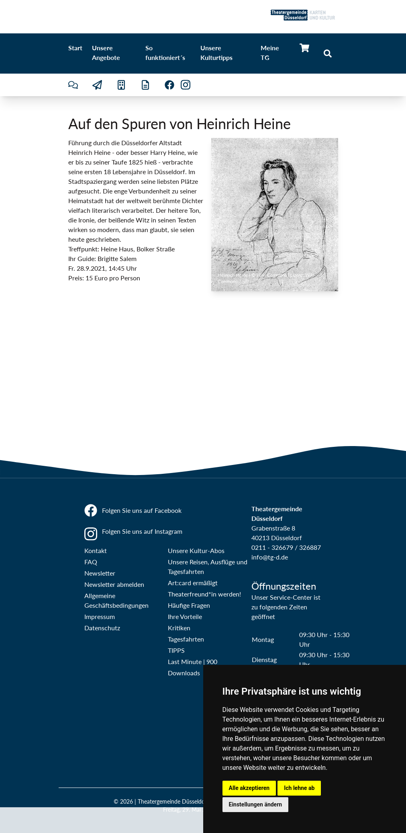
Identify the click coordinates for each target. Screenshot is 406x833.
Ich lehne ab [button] (299, 788)
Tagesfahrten (186, 639)
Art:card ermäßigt (193, 582)
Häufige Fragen (189, 605)
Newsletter (99, 573)
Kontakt (95, 550)
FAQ (90, 562)
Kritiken (179, 627)
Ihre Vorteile (185, 616)
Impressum (99, 616)
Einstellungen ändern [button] (255, 804)
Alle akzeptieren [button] (249, 788)
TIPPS (176, 650)
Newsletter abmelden (114, 584)
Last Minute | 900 (192, 661)
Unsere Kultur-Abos (196, 550)
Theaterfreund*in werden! (204, 594)
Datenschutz (102, 627)
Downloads (184, 673)
